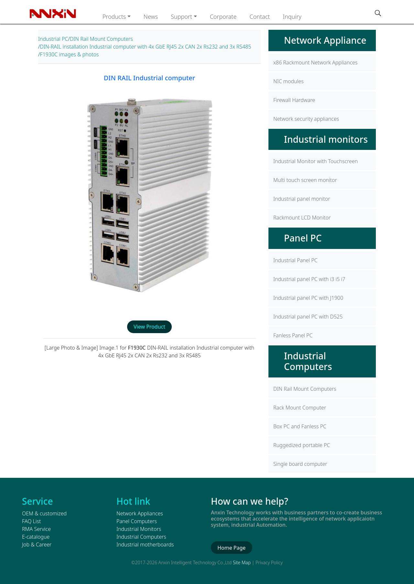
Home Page (231, 547)
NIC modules (288, 81)
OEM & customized (44, 513)
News (151, 16)
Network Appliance (325, 40)
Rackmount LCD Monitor (302, 217)
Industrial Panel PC (295, 260)
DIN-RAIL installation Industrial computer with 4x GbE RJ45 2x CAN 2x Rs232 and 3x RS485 (145, 46)
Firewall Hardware (294, 100)
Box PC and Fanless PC (299, 426)
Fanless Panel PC (292, 335)
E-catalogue (35, 536)
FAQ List (31, 521)
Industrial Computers (308, 361)
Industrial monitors (326, 139)
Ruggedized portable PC (301, 445)
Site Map (242, 562)
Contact (259, 16)
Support (181, 16)
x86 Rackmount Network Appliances (315, 62)
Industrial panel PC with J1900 (308, 297)
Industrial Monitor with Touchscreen (315, 161)
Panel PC (302, 238)
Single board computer (300, 463)
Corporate (223, 16)
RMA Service (36, 529)
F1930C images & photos (69, 54)
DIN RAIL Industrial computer (149, 77)
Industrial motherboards (145, 544)
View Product (149, 326)
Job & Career (36, 544)
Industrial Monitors (138, 529)
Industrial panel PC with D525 (308, 316)
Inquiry (292, 16)
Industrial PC (53, 38)
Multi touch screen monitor (305, 180)
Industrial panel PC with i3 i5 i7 (309, 279)
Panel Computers (136, 521)
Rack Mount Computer (299, 407)
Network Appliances (139, 513)
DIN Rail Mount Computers (101, 38)
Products (114, 16)
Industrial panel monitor (301, 198)
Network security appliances (306, 118)
